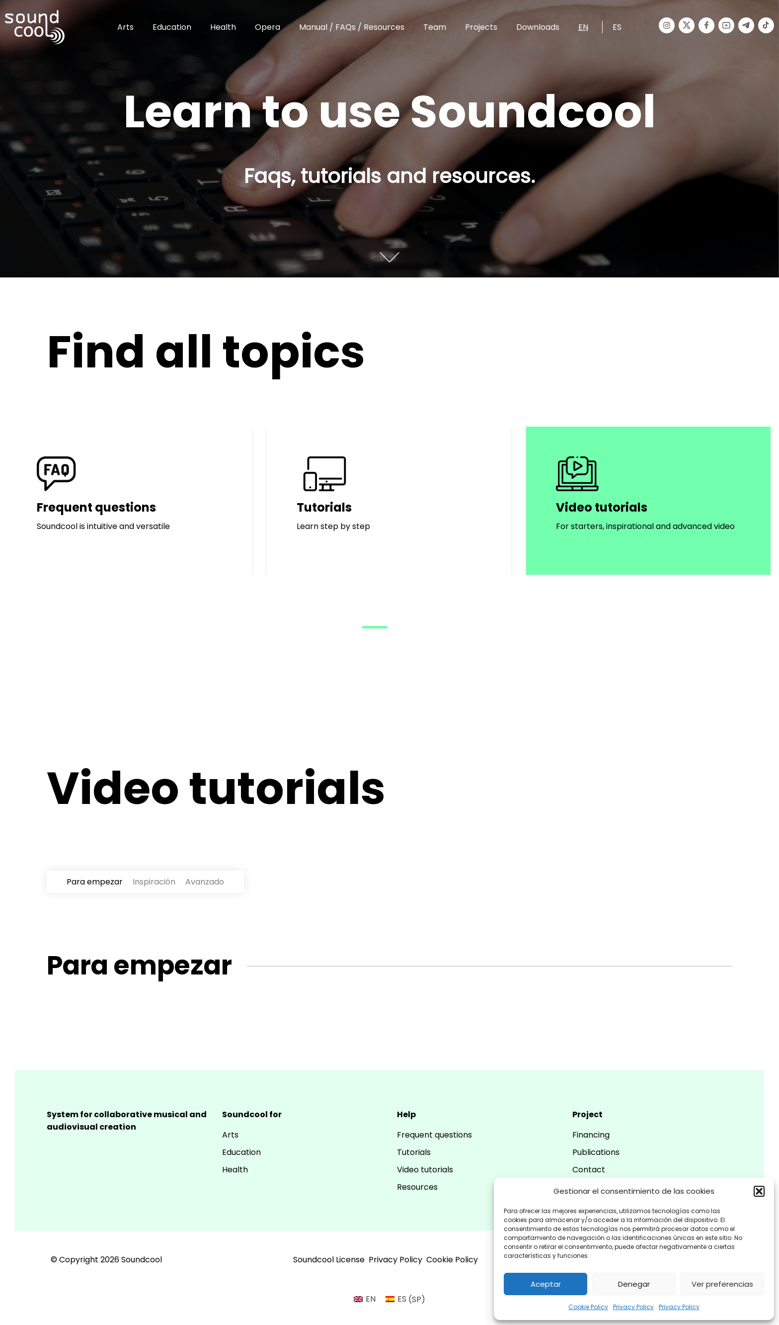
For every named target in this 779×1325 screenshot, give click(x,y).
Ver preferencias (722, 1284)
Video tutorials (425, 1169)
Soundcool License (329, 1259)
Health (223, 27)
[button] (759, 1191)
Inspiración (154, 881)
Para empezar (95, 881)
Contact (588, 1169)
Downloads (537, 27)
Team (434, 27)
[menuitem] (365, 1300)
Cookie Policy (588, 1307)
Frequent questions (434, 1135)
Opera (267, 27)
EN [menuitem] (371, 1299)
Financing (591, 1135)
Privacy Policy (633, 1307)
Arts (125, 27)
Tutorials (414, 1152)
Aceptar (546, 1284)
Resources (417, 1187)
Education (172, 27)
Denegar (634, 1284)
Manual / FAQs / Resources (351, 27)
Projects (481, 27)
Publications (596, 1152)
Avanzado (204, 881)
